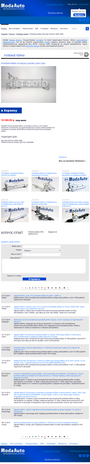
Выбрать (79, 14)
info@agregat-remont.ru (79, 451)
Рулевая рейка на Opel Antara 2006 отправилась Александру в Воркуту (75, 204)
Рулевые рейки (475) (35, 232)
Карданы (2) (52, 232)
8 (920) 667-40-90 (55, 4)
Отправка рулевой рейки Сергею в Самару (12, 174)
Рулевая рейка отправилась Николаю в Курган (44, 174)
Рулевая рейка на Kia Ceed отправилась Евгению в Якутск (12, 204)
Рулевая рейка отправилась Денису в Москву (44, 203)
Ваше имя (16, 246)
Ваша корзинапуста (78, 53)
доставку (39, 40)
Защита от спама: (14, 276)
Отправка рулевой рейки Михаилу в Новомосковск (74, 174)
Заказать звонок (55, 12)
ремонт (48, 42)
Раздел (18, 250)
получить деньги (32, 46)
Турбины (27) (33, 234)
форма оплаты (15, 40)
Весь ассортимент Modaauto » (72, 161)
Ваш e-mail (16, 254)
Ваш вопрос (15, 258)
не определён (83, 4)
